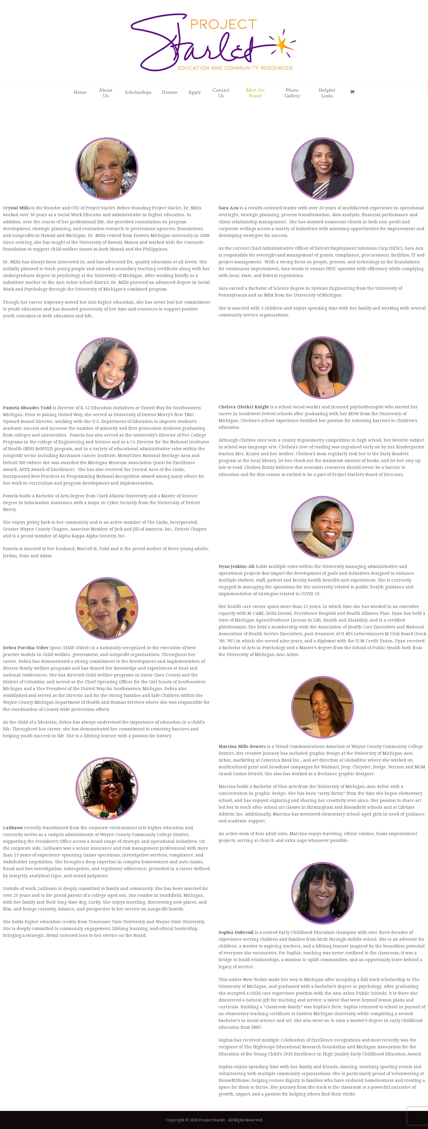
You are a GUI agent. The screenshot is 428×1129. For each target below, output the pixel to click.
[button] (352, 92)
